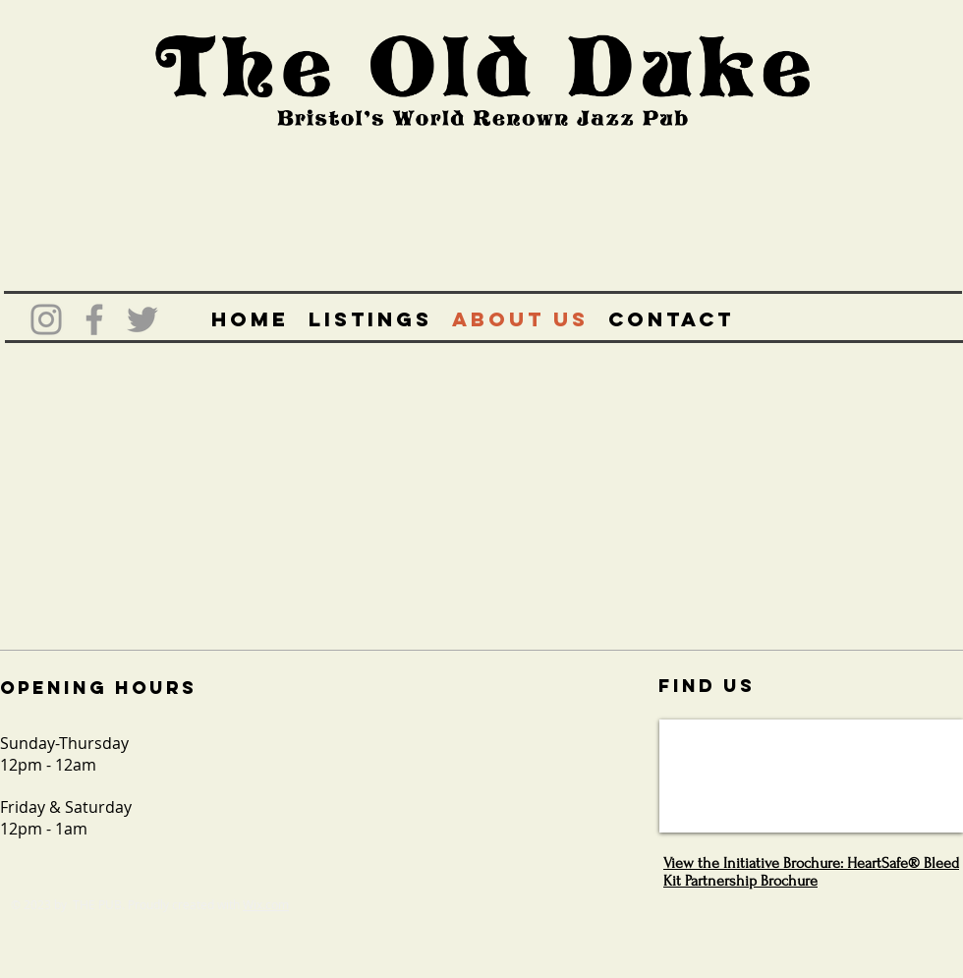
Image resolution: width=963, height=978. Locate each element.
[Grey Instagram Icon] (46, 319)
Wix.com (266, 904)
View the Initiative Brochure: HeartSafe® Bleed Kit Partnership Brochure (811, 872)
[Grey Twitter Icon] (142, 319)
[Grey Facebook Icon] (94, 319)
